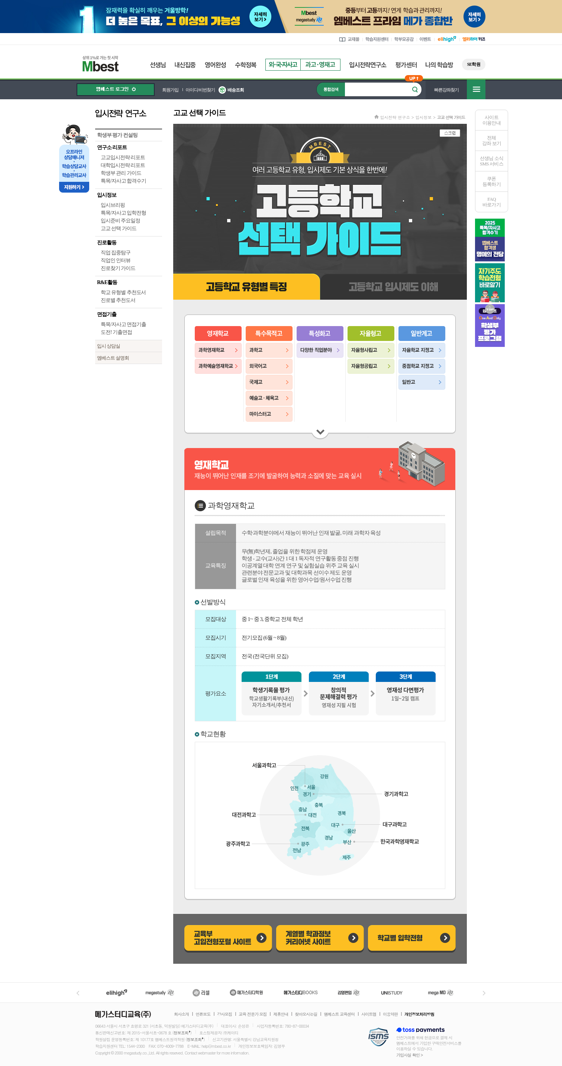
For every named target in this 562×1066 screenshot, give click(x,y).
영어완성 (215, 65)
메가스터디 (159, 993)
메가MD (441, 993)
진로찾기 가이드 (118, 268)
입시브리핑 (113, 205)
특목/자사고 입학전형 (123, 213)
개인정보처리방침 (419, 1014)
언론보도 (203, 1014)
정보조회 (181, 1033)
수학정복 (245, 65)
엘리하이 (116, 993)
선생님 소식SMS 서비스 (492, 161)
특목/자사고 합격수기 (123, 181)
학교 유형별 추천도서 (123, 292)
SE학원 (473, 64)
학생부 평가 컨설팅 (117, 135)
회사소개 (181, 1014)
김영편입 (348, 993)
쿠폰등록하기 (491, 181)
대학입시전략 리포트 (123, 165)
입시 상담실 (108, 346)
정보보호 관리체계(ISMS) (378, 1037)
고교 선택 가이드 (118, 228)
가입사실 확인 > (409, 1055)
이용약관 (390, 1014)
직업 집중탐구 (115, 252)
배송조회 (235, 90)
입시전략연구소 (368, 65)
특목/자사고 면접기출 (123, 324)
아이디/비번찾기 (200, 90)
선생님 (158, 65)
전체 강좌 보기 (491, 140)
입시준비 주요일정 (120, 220)
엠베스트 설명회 (113, 358)
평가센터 (406, 65)
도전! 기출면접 (116, 332)
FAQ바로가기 (491, 201)
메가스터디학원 (246, 993)
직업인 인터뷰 (115, 260)
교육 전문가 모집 (253, 1014)
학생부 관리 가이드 (121, 173)
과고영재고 (320, 65)
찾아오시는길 (306, 1014)
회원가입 (170, 90)
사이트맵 (368, 1014)
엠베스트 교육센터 (339, 1014)
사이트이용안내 (491, 120)
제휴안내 (280, 1014)
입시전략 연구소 (128, 113)
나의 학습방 (439, 65)
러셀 (201, 993)
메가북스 (301, 993)
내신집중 (185, 65)
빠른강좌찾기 (446, 90)
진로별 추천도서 (118, 300)
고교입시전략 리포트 (123, 157)
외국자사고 (282, 65)
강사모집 (224, 1014)
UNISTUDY (395, 993)
